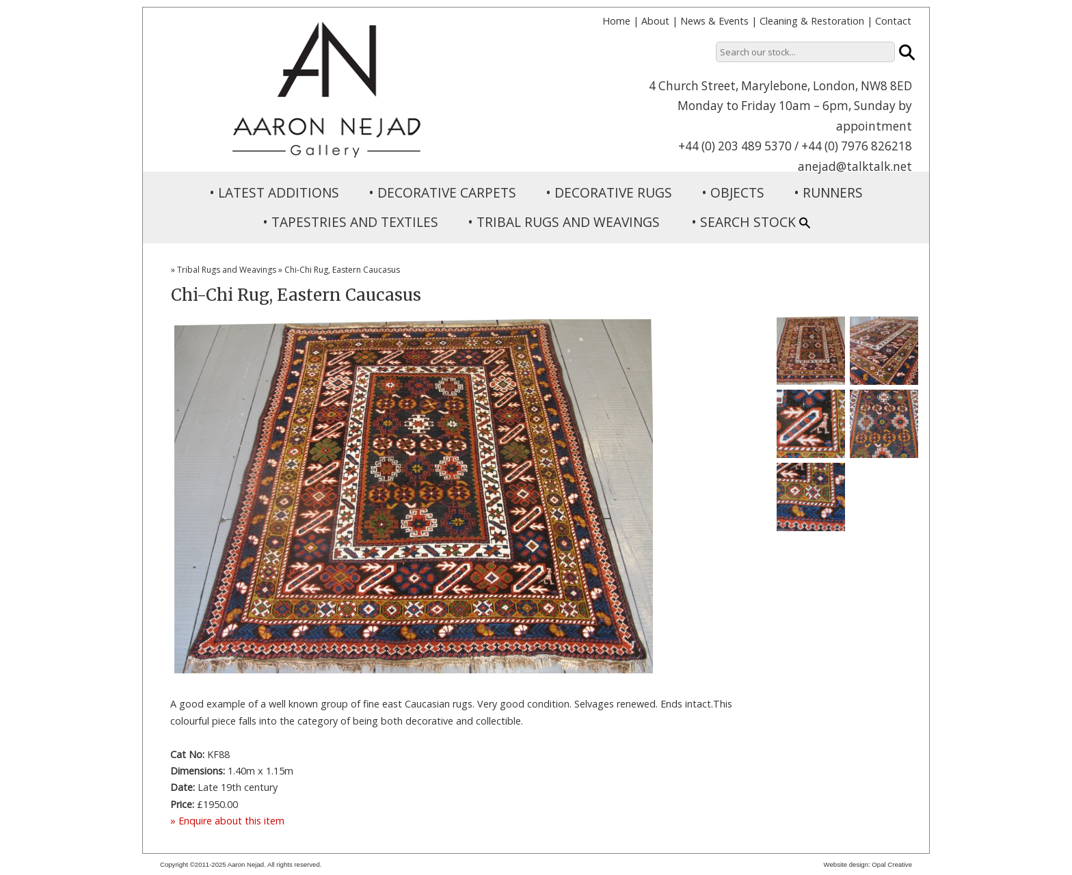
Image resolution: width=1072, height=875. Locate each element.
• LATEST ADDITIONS (274, 192)
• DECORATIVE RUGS (609, 192)
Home (616, 20)
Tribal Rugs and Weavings (226, 269)
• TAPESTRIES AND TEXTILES (350, 222)
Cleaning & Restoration (812, 20)
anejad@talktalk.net (855, 166)
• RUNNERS (828, 192)
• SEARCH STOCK (750, 222)
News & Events (714, 20)
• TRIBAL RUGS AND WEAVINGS (564, 222)
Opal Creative (892, 864)
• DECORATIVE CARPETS (442, 192)
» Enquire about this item (227, 820)
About (655, 20)
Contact (893, 20)
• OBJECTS (732, 192)
